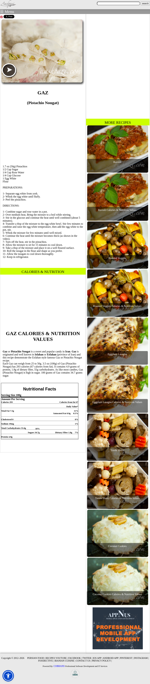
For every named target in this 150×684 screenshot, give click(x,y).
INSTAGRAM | (141, 658)
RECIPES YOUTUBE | (57, 658)
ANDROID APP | (111, 658)
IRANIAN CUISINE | (65, 661)
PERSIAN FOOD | (36, 658)
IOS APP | (97, 658)
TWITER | (87, 658)
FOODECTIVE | (46, 661)
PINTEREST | (126, 658)
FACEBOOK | (75, 658)
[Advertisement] (43, 133)
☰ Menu (7, 11)
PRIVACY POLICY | (102, 661)
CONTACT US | (83, 661)
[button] (8, 676)
